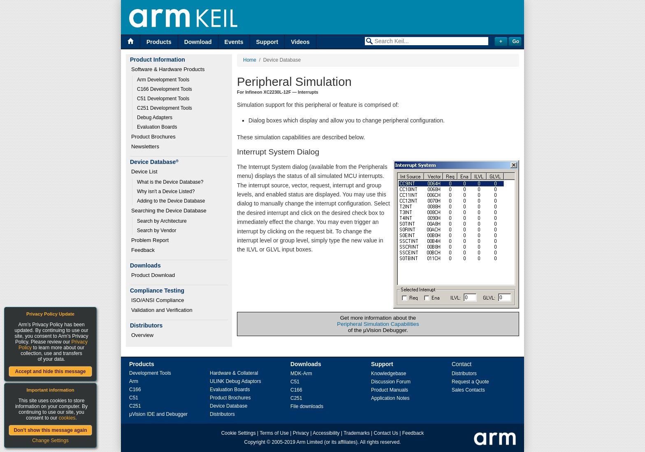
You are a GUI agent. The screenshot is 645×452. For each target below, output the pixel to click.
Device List (144, 171)
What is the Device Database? (170, 182)
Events (234, 42)
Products (159, 42)
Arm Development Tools (163, 80)
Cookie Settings (238, 433)
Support (267, 42)
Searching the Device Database (168, 211)
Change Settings (50, 440)
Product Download (153, 275)
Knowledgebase (388, 373)
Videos (300, 42)
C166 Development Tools (164, 89)
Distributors (222, 414)
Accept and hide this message (50, 371)
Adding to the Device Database (171, 201)
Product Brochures (153, 137)
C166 (135, 389)
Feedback (143, 250)
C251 (135, 406)
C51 (133, 398)
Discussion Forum (391, 382)
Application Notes (390, 398)
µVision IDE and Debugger (158, 414)
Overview (142, 335)
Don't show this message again (50, 430)
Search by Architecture (162, 221)
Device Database (228, 406)
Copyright (254, 442)
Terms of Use (274, 433)
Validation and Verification (162, 310)
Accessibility (326, 433)
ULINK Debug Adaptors (235, 381)
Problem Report (150, 240)
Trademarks (356, 433)
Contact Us (386, 433)
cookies (67, 418)
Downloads (305, 364)
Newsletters (145, 146)
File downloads (306, 406)
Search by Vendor (156, 230)
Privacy (301, 433)
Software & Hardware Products (167, 69)
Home (249, 60)
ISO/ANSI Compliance (157, 300)
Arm (133, 381)
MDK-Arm (301, 373)
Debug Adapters (154, 117)
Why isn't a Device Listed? (166, 191)
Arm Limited (310, 442)
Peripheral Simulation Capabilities (378, 324)
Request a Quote (470, 382)
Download (198, 42)
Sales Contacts (468, 390)
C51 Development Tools (163, 98)
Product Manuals (389, 390)
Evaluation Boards (157, 127)
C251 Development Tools (164, 108)
